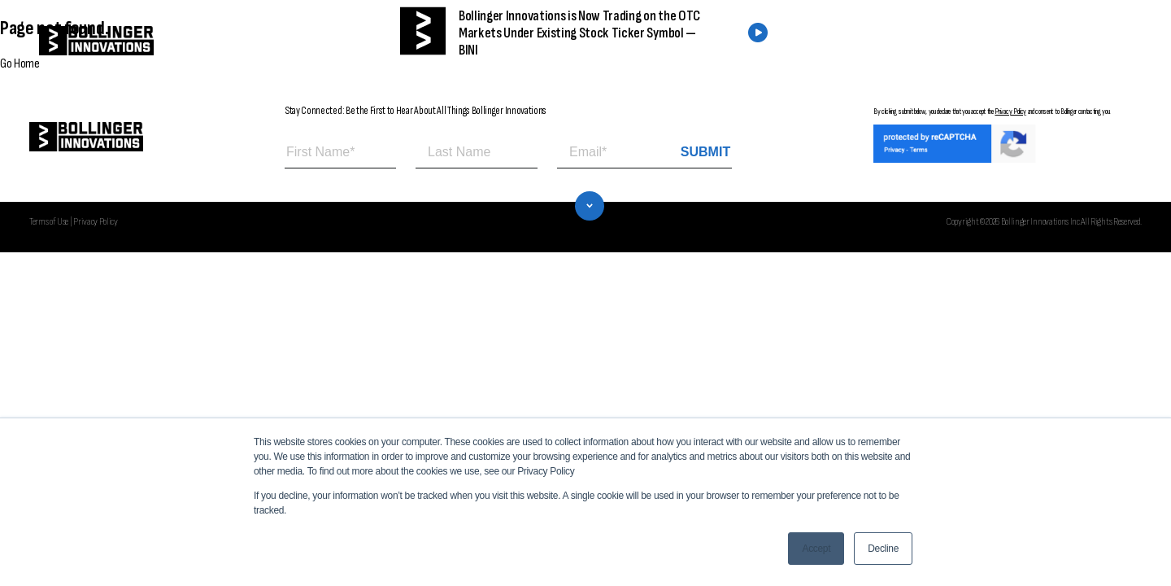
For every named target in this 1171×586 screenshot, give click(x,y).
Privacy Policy (1010, 111)
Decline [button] (883, 548)
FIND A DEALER (909, 41)
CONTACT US (1035, 41)
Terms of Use (48, 221)
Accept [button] (816, 548)
